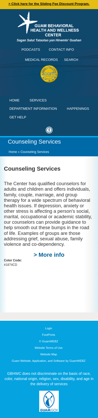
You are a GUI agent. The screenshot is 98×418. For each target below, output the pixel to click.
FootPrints (48, 334)
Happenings (78, 109)
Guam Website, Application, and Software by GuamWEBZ (48, 360)
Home (14, 100)
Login (48, 328)
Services (38, 100)
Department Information (33, 109)
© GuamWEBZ (48, 341)
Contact (6, 6)
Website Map (48, 354)
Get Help (17, 117)
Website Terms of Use (48, 347)
